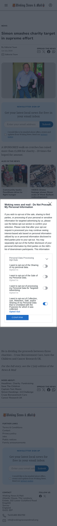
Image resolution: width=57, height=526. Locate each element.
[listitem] (28, 259)
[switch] (45, 266)
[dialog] (28, 263)
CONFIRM (17, 317)
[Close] (51, 205)
